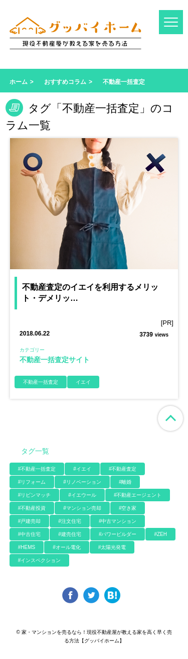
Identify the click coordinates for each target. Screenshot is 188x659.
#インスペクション (39, 560)
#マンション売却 (82, 508)
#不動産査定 (123, 469)
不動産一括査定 (40, 382)
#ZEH (160, 534)
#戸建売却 (29, 521)
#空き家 (128, 508)
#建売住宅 (69, 534)
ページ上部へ (170, 418)
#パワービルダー (118, 534)
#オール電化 (67, 547)
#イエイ (82, 469)
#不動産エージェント (138, 495)
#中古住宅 (29, 534)
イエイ (83, 382)
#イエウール (82, 495)
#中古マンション (118, 521)
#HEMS (26, 547)
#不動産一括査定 (37, 469)
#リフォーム (32, 482)
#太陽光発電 (112, 547)
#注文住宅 (69, 521)
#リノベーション (82, 482)
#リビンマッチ (34, 495)
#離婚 (125, 482)
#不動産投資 (32, 508)
